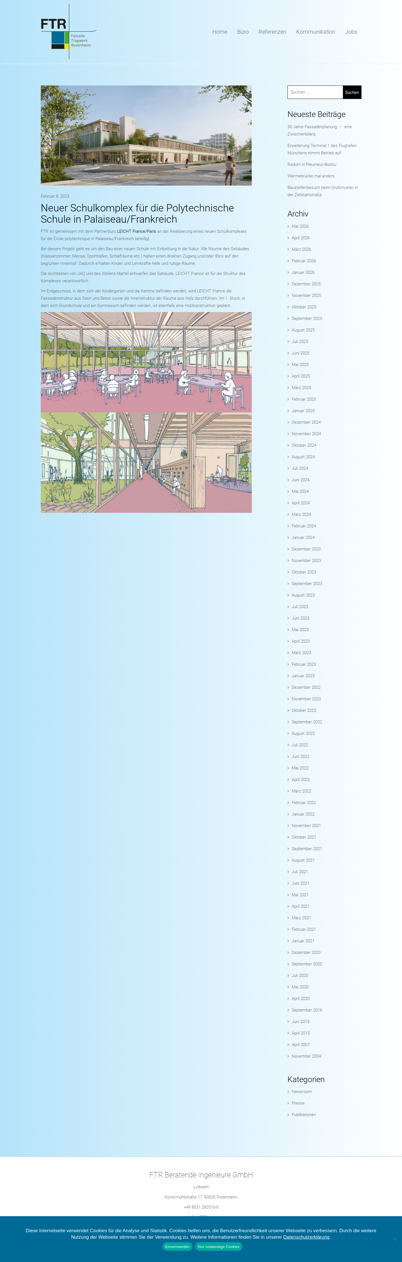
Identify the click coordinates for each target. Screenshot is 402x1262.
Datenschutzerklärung (306, 1237)
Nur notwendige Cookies (218, 1247)
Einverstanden (177, 1247)
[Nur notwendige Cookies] (395, 1239)
